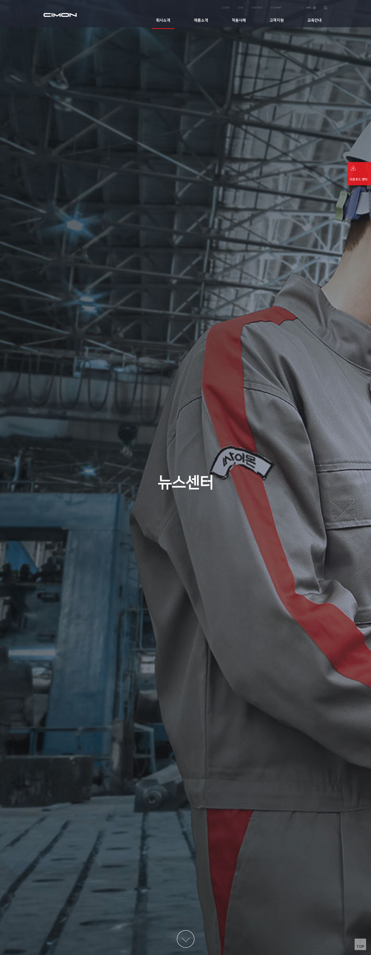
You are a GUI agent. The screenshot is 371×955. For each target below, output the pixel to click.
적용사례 (239, 20)
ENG (311, 7)
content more (185, 939)
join (240, 7)
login (226, 7)
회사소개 (163, 20)
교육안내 (314, 20)
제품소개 (201, 20)
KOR (294, 7)
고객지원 (276, 20)
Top (360, 946)
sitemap (276, 7)
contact (257, 7)
